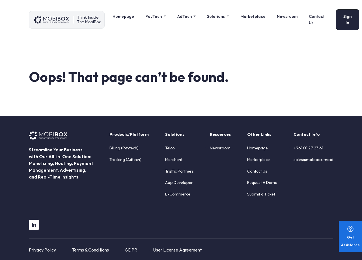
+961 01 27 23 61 (308, 148)
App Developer (179, 182)
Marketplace (253, 16)
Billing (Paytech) (124, 148)
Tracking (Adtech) (125, 159)
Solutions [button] (216, 16)
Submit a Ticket (261, 194)
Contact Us (317, 19)
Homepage (123, 16)
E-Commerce (177, 194)
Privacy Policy (42, 250)
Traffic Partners (179, 171)
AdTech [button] (185, 16)
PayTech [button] (154, 16)
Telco (170, 148)
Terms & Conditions (90, 250)
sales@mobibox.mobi (313, 159)
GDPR (131, 250)
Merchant (173, 159)
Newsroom (287, 16)
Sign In (347, 19)
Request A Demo (262, 182)
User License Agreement (177, 250)
